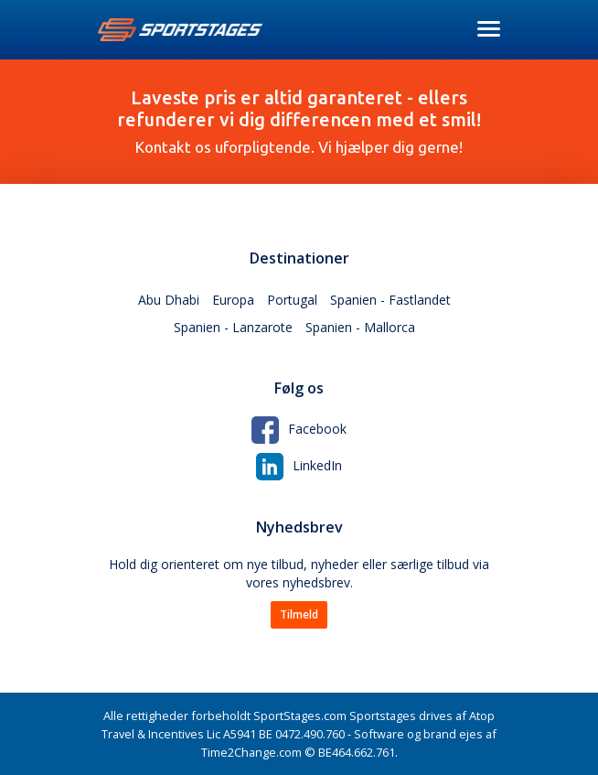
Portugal (292, 299)
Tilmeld (299, 614)
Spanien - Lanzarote (233, 327)
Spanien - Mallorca (360, 327)
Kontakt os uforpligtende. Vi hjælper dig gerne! (299, 121)
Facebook (299, 428)
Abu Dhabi (168, 299)
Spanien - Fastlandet (390, 299)
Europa (233, 299)
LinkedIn (299, 465)
